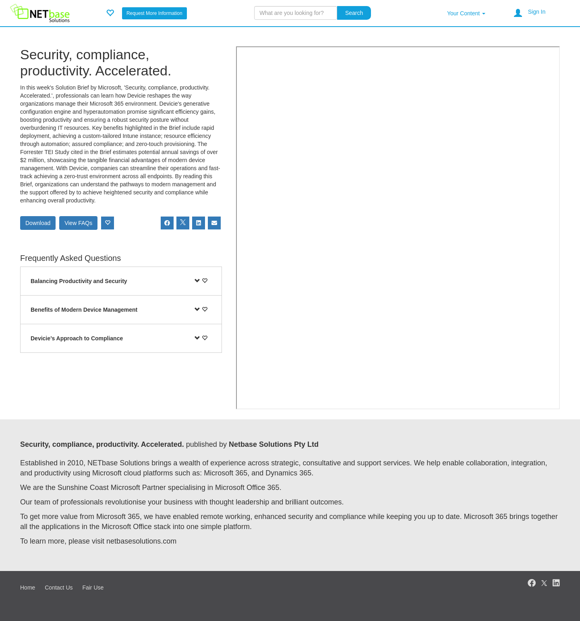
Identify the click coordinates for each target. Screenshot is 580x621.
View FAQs (78, 223)
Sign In (537, 11)
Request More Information (154, 13)
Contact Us (58, 587)
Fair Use (93, 587)
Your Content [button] (466, 13)
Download (37, 223)
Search (354, 13)
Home (27, 587)
